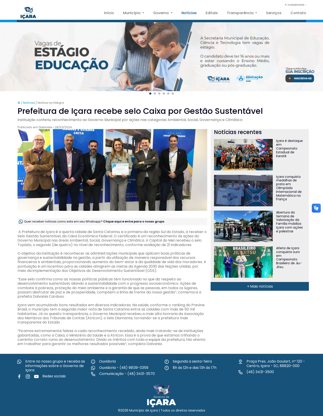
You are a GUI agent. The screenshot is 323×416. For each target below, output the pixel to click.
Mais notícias (260, 286)
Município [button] (132, 12)
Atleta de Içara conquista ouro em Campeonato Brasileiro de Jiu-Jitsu (289, 257)
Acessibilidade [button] (295, 4)
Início (109, 12)
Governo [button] (161, 12)
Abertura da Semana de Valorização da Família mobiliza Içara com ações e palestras (289, 221)
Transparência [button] (240, 12)
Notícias (189, 12)
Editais (212, 12)
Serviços (274, 12)
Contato (298, 12)
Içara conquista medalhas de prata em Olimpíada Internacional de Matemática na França (289, 188)
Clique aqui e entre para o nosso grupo (133, 221)
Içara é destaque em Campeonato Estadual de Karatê (289, 148)
